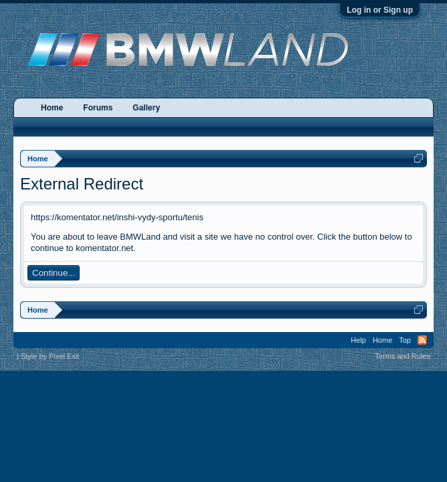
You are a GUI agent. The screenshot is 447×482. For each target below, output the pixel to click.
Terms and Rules (402, 356)
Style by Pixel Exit (50, 356)
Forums (97, 107)
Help (358, 340)
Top (405, 340)
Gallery (146, 107)
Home (52, 107)
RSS (422, 340)
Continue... (53, 273)
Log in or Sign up (380, 10)
